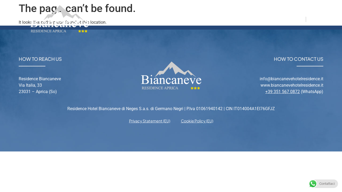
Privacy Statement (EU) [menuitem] (149, 120)
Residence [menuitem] (125, 18)
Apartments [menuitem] (165, 18)
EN (311, 19)
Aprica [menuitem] (200, 18)
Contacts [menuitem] (255, 18)
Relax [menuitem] (226, 18)
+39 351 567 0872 (282, 91)
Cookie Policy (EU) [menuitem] (197, 120)
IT (302, 19)
